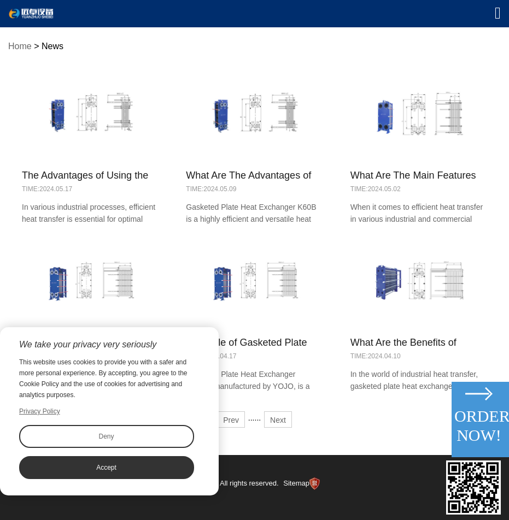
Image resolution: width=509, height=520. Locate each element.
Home (20, 46)
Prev (231, 420)
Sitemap (296, 483)
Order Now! (480, 425)
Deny (106, 436)
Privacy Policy (39, 411)
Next (278, 420)
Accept (106, 467)
